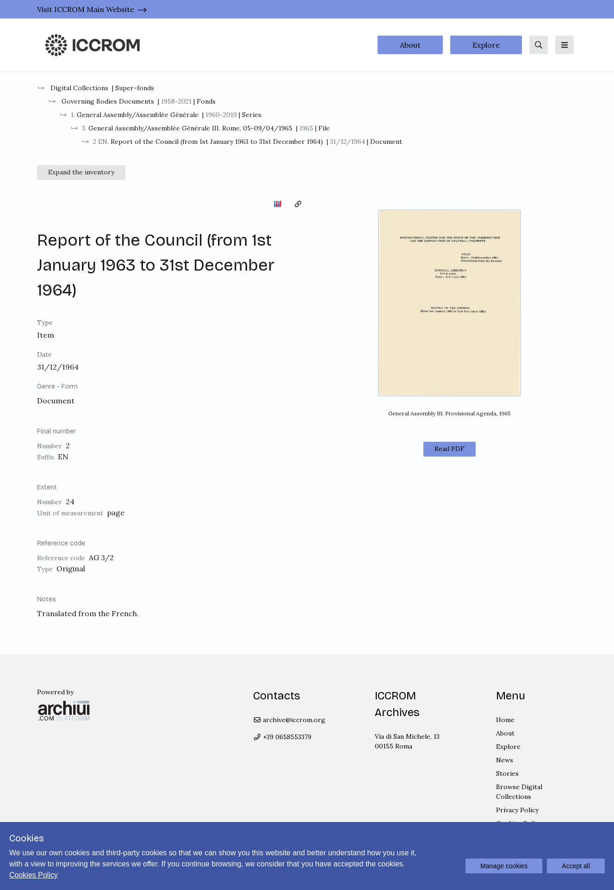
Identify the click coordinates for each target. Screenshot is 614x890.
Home (505, 720)
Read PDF (449, 449)
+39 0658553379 (282, 737)
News (504, 760)
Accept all (576, 866)
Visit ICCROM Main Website (85, 9)
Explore (486, 44)
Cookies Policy (33, 875)
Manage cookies (503, 866)
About (410, 44)
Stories (507, 773)
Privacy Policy (517, 810)
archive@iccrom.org (289, 720)
